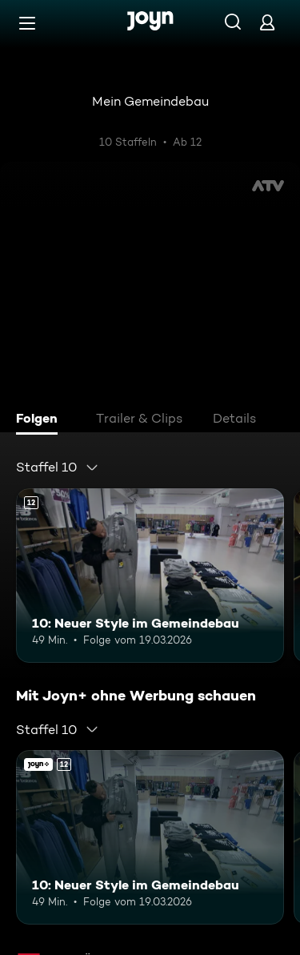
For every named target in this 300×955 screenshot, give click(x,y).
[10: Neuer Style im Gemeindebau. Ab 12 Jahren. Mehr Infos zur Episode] (150, 575)
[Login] (267, 22)
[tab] (41, 420)
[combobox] (57, 467)
